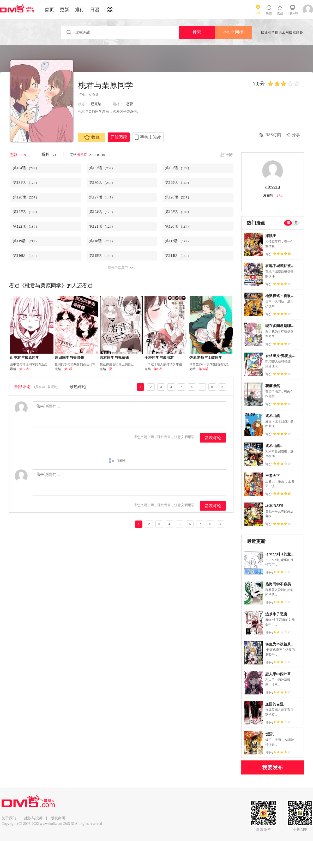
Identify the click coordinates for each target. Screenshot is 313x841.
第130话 (102, 183)
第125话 (26, 212)
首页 (49, 9)
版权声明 (58, 818)
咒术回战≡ (273, 446)
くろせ (93, 94)
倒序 (229, 155)
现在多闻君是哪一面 (281, 326)
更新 (64, 9)
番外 (49, 154)
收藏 (92, 137)
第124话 (102, 212)
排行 (79, 9)
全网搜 (233, 32)
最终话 (82, 155)
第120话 (178, 226)
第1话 (68, 369)
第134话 (26, 168)
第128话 (26, 197)
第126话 (178, 197)
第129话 (178, 183)
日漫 (94, 9)
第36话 (203, 369)
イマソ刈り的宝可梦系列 (285, 554)
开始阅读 (118, 137)
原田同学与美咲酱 (69, 358)
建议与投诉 (33, 818)
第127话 (102, 197)
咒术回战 (272, 416)
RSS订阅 (273, 134)
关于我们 (9, 818)
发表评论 (212, 437)
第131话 (26, 183)
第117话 (178, 241)
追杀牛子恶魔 (276, 614)
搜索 (197, 32)
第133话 (102, 168)
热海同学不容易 (278, 584)
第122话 (26, 226)
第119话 (26, 241)
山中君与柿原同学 (24, 358)
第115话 (102, 256)
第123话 (178, 212)
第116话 (26, 256)
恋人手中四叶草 (278, 674)
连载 (19, 154)
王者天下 (272, 476)
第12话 (24, 369)
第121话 (102, 226)
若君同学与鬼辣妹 (114, 358)
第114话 (178, 256)
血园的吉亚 (274, 704)
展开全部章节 (118, 267)
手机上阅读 (150, 137)
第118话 (102, 241)
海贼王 (270, 236)
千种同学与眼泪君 (159, 358)
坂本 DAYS (274, 506)
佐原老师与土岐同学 (205, 358)
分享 (296, 134)
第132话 (178, 168)
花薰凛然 (272, 386)
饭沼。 (270, 734)
